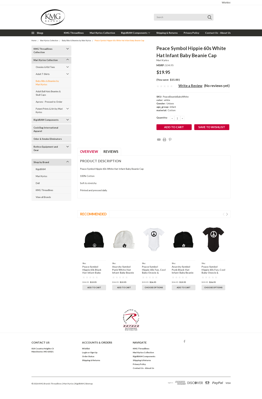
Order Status (88, 356)
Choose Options (153, 287)
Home (34, 40)
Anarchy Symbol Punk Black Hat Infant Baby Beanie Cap (183, 271)
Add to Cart (94, 287)
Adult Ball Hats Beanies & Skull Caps (48, 93)
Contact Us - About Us (218, 32)
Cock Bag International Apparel (46, 129)
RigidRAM (41, 169)
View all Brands (43, 197)
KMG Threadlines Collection (43, 50)
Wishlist (226, 2)
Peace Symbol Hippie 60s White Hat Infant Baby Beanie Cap (119, 40)
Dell (38, 183)
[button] (131, 320)
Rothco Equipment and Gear (46, 148)
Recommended (93, 214)
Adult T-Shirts (43, 74)
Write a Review (190, 86)
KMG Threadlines (74, 32)
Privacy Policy (191, 32)
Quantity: (162, 117)
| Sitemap (88, 383)
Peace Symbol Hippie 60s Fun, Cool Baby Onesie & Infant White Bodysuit (154, 272)
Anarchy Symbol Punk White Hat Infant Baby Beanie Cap (123, 271)
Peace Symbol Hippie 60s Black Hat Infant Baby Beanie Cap (91, 271)
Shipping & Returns (167, 32)
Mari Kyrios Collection (102, 32)
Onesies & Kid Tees (45, 67)
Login (84, 352)
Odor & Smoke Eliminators (48, 139)
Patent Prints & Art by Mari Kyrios (49, 110)
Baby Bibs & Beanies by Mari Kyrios (76, 40)
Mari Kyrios (41, 176)
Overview (89, 151)
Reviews (110, 151)
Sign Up (93, 352)
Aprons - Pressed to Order (49, 101)
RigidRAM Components (135, 32)
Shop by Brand (41, 162)
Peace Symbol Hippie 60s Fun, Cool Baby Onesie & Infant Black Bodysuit (213, 272)
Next (227, 214)
